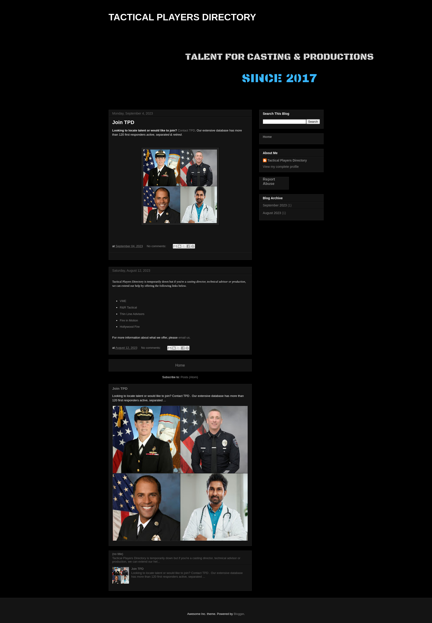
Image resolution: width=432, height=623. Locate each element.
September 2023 (275, 205)
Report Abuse (269, 181)
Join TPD (123, 122)
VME (123, 301)
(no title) (117, 554)
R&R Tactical (128, 307)
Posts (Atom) (189, 377)
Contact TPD (186, 130)
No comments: (157, 246)
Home (180, 365)
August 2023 (272, 213)
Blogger (239, 614)
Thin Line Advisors (132, 314)
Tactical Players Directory (287, 160)
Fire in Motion (129, 320)
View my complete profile (281, 166)
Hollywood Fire (130, 326)
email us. (184, 337)
